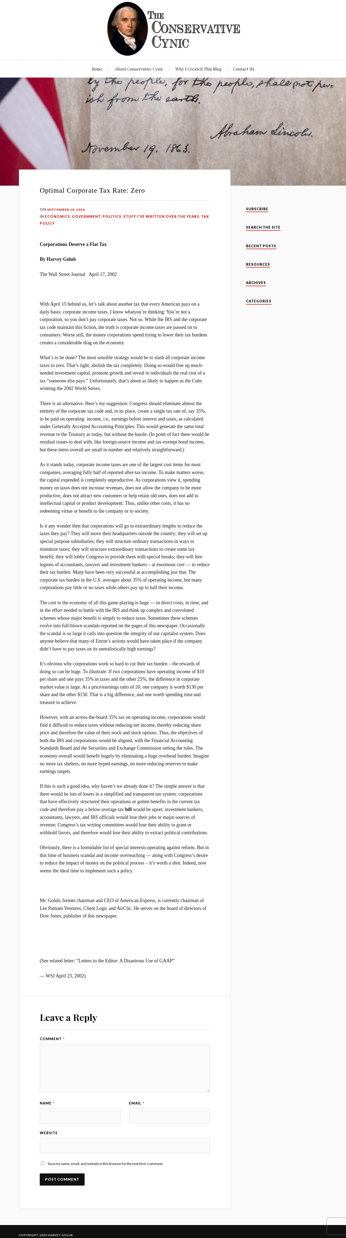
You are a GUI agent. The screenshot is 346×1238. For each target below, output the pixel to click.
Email (136, 1103)
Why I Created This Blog (198, 69)
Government (86, 216)
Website (49, 1133)
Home (97, 69)
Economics (57, 216)
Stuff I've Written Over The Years (161, 216)
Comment (52, 1039)
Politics (111, 216)
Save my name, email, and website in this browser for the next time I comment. (105, 1165)
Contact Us (243, 69)
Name (47, 1103)
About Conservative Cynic (139, 69)
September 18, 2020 (67, 209)
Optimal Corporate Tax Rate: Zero (92, 190)
